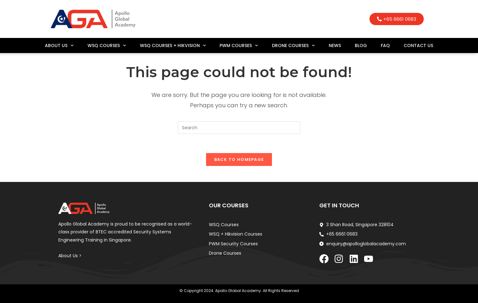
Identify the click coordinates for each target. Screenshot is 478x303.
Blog (361, 45)
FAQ (385, 45)
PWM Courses (239, 45)
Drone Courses (293, 45)
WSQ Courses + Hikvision (173, 45)
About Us (59, 45)
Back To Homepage (239, 159)
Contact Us (418, 45)
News (335, 45)
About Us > (70, 255)
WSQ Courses (107, 45)
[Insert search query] (239, 127)
